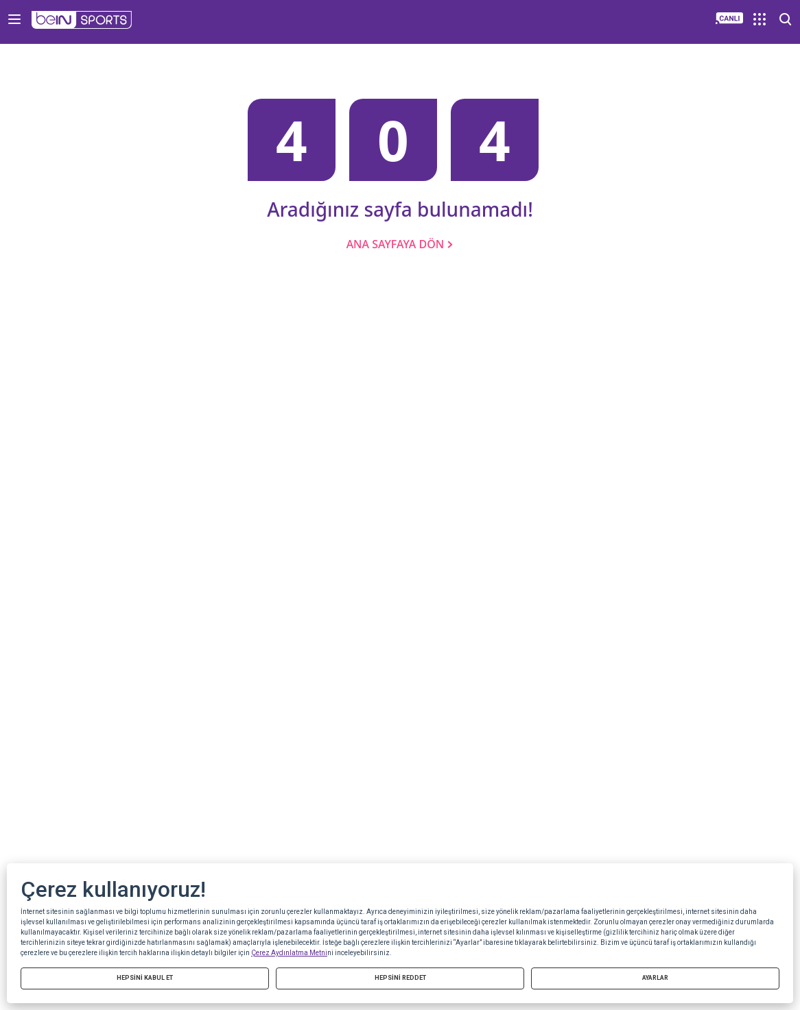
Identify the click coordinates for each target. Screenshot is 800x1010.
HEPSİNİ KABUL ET (145, 977)
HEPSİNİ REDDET (400, 977)
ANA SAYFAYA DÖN (400, 244)
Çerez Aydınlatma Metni (289, 953)
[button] (82, 20)
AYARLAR (655, 977)
